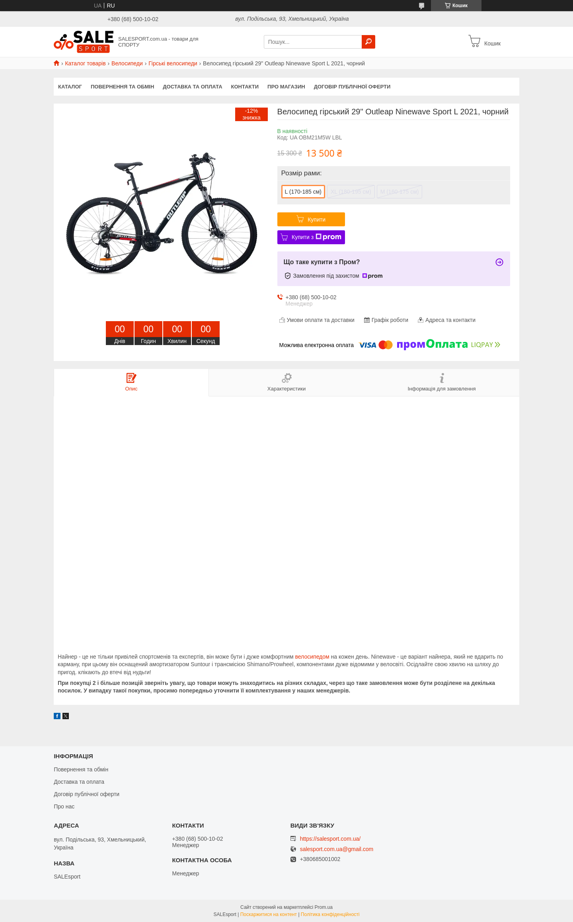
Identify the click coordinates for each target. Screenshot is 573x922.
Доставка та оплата (192, 87)
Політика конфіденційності (330, 914)
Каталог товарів (85, 63)
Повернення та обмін (122, 87)
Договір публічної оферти (352, 87)
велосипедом (312, 656)
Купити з (316, 237)
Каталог (70, 87)
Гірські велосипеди (172, 63)
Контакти (245, 87)
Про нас (64, 806)
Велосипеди (127, 63)
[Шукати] (368, 42)
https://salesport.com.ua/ (330, 839)
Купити (316, 219)
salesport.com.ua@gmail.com (337, 849)
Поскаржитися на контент (268, 914)
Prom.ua (324, 907)
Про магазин (286, 87)
